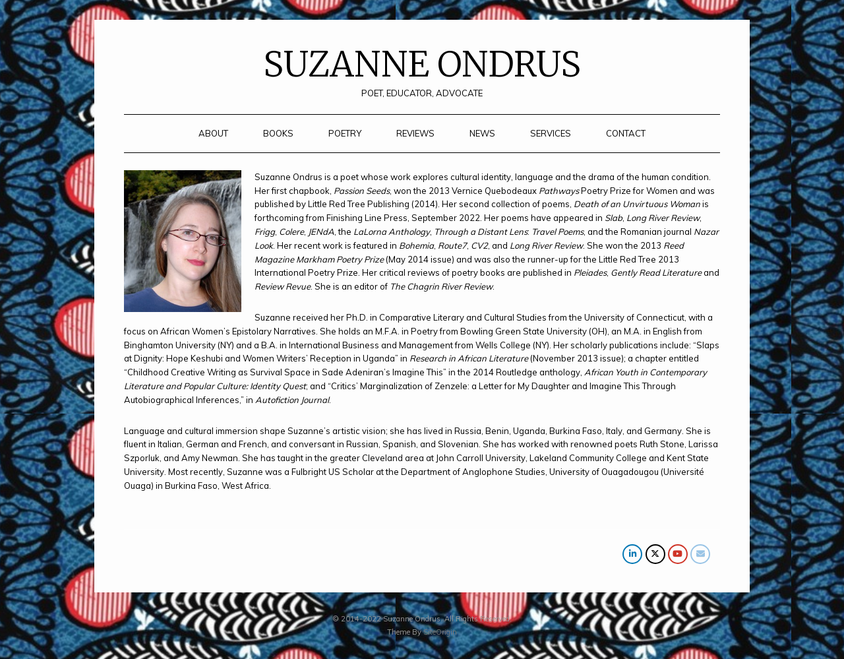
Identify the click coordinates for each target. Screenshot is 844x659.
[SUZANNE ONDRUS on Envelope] (700, 554)
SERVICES (550, 133)
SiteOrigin (440, 632)
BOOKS (278, 133)
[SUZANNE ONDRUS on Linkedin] (632, 554)
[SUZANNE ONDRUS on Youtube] (678, 554)
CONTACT (626, 133)
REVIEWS (415, 133)
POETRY (344, 133)
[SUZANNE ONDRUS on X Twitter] (655, 554)
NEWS (482, 133)
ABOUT (213, 133)
